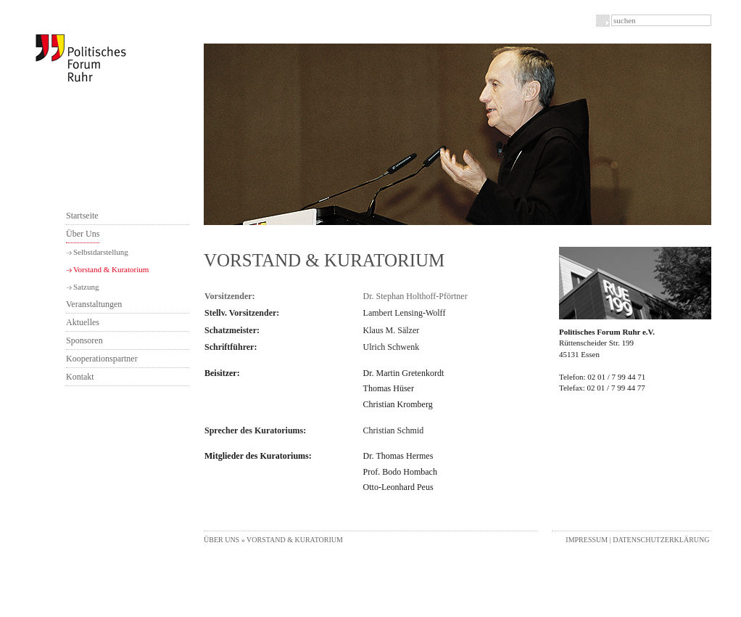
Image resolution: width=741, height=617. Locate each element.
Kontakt (80, 377)
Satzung (86, 286)
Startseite (82, 216)
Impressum (587, 540)
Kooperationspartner (102, 359)
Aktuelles (82, 322)
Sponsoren (84, 340)
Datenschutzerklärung (661, 540)
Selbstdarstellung (100, 252)
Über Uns (82, 234)
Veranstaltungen (94, 304)
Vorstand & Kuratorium (111, 269)
